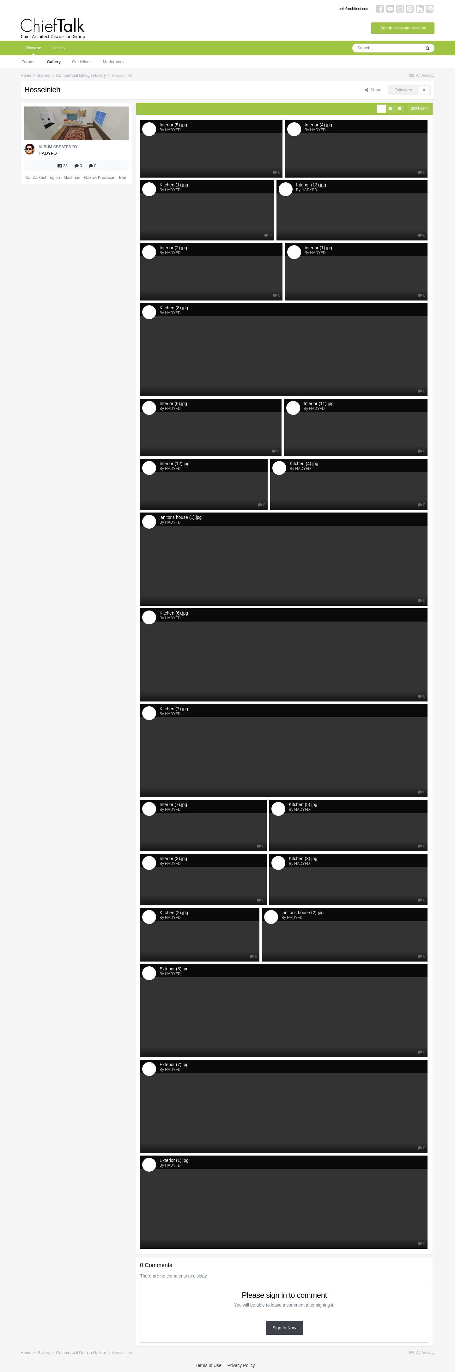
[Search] (386, 48)
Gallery (54, 61)
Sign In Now (284, 1327)
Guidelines (81, 61)
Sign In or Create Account (402, 28)
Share (373, 90)
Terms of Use (208, 1365)
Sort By (419, 108)
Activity (58, 48)
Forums (28, 61)
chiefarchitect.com (354, 9)
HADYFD (48, 153)
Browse (33, 50)
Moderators (113, 61)
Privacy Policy (241, 1365)
